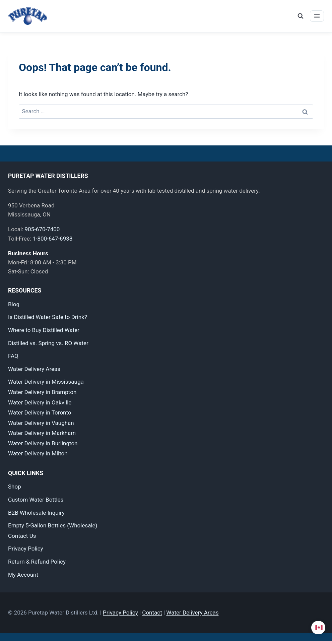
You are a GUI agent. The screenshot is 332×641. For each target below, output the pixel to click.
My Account (23, 574)
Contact (152, 612)
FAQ (13, 355)
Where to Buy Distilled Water (43, 330)
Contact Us (22, 535)
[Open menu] (317, 16)
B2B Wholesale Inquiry (36, 512)
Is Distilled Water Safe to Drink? (47, 317)
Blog (13, 304)
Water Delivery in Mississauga (46, 381)
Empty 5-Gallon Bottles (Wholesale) (52, 525)
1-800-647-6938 (52, 238)
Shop (14, 486)
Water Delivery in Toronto (39, 412)
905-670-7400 (42, 229)
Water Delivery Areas (34, 369)
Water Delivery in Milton (38, 453)
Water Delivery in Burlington (43, 443)
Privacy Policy (25, 548)
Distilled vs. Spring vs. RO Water (48, 343)
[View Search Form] (300, 16)
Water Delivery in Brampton (42, 392)
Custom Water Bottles (35, 499)
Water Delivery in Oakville (39, 402)
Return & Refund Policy (37, 561)
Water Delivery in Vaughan (41, 423)
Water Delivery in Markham (42, 433)
